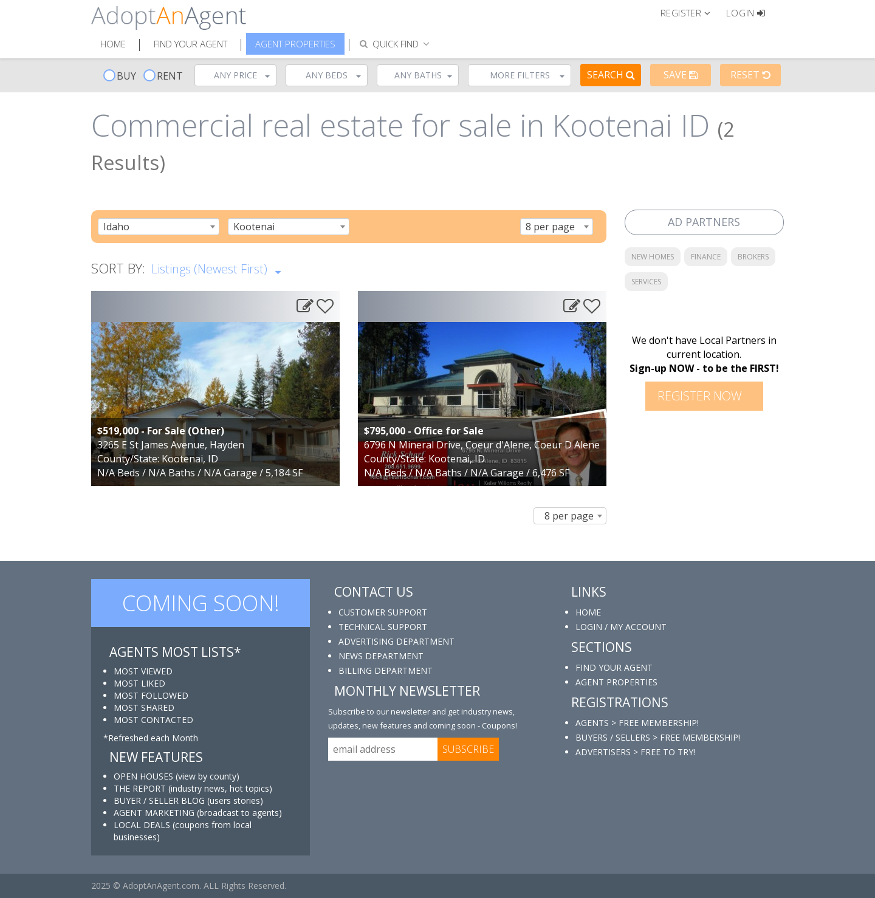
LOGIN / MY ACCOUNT (621, 626)
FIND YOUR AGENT (614, 667)
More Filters (527, 75)
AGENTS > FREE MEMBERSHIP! (637, 722)
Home (113, 44)
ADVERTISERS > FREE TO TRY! (635, 752)
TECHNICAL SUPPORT (382, 626)
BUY (119, 76)
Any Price (242, 75)
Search (611, 74)
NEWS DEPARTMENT (381, 656)
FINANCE (706, 257)
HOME (588, 612)
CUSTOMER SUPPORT (382, 612)
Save (681, 74)
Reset (750, 74)
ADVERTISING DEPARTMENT (396, 641)
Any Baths (423, 75)
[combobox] (158, 226)
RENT (163, 76)
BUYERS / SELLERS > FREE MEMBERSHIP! (657, 737)
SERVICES (646, 281)
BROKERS (753, 257)
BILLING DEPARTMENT (385, 670)
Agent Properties (295, 44)
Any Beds (333, 75)
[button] (691, 12)
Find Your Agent (190, 44)
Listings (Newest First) (216, 268)
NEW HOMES (652, 257)
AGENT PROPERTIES (616, 682)
